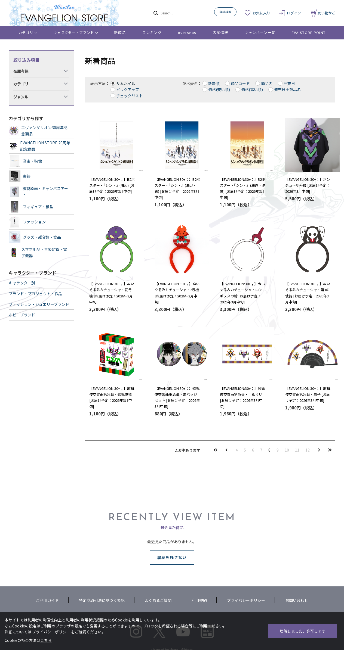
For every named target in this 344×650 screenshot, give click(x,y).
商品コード (240, 83)
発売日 (289, 83)
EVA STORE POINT (309, 32)
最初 (215, 450)
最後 (329, 450)
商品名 (266, 83)
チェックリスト (129, 95)
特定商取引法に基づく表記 (102, 600)
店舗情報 (220, 32)
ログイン (294, 12)
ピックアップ (127, 89)
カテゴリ (26, 32)
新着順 (214, 83)
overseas (187, 32)
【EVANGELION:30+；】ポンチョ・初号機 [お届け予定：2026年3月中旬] (307, 185)
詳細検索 (225, 12)
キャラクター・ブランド (73, 32)
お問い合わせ (296, 600)
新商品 (120, 32)
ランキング (152, 32)
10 (287, 450)
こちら (46, 640)
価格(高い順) (252, 89)
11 (297, 450)
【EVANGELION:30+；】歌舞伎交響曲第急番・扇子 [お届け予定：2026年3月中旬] (307, 394)
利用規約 (199, 600)
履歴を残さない (172, 557)
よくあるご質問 (158, 600)
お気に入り (261, 12)
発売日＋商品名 (287, 89)
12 (307, 450)
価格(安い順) (219, 89)
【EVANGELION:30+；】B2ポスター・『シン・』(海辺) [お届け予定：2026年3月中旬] (112, 185)
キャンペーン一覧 (259, 32)
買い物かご (323, 12)
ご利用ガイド (47, 600)
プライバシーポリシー (246, 600)
